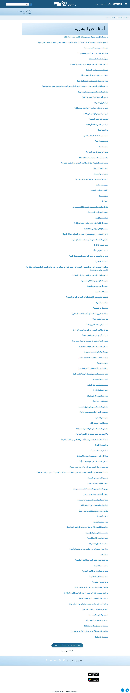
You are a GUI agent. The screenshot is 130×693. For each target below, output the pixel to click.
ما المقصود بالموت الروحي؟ (99, 190)
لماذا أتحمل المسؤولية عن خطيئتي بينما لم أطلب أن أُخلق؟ (89, 549)
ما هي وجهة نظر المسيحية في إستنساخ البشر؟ (92, 81)
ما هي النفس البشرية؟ (100, 168)
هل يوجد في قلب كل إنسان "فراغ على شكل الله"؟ (91, 108)
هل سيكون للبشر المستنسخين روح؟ (96, 352)
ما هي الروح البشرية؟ (101, 174)
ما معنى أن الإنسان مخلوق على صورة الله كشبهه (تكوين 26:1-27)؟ (86, 37)
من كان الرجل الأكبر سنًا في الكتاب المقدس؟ (93, 368)
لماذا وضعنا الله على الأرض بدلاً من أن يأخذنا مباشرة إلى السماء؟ (87, 527)
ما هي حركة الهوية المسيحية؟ (98, 615)
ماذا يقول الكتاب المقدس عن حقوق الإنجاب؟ (93, 407)
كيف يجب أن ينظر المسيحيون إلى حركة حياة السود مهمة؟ (89, 467)
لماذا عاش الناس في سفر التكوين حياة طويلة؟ (93, 53)
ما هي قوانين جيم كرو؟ (100, 401)
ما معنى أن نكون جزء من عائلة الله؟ (96, 229)
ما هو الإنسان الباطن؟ (101, 245)
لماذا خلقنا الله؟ (103, 130)
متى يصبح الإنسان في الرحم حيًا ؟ (97, 620)
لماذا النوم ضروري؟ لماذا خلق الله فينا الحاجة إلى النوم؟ (90, 314)
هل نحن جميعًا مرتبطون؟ (100, 379)
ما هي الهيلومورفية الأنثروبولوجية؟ (97, 324)
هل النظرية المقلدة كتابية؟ (99, 450)
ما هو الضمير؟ (103, 146)
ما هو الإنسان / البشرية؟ (100, 582)
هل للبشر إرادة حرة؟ (101, 103)
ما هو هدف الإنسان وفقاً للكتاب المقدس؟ (94, 281)
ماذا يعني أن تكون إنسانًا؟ (100, 319)
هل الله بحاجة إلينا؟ (102, 218)
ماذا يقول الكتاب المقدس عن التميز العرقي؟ (93, 346)
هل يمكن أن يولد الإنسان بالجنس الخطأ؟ (95, 335)
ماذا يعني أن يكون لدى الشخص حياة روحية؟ (93, 511)
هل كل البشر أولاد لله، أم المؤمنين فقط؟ (94, 75)
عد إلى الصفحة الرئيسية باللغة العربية (67, 645)
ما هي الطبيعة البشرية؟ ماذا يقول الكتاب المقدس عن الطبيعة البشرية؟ (84, 163)
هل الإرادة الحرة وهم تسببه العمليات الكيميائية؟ (92, 456)
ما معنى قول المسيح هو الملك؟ (98, 385)
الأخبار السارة (117, 4)
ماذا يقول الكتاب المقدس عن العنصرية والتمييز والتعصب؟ (89, 64)
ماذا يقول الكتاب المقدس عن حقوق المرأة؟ (93, 461)
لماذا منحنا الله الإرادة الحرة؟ (98, 544)
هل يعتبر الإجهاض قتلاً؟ (100, 250)
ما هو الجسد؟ (103, 196)
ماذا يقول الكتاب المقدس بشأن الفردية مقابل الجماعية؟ (89, 240)
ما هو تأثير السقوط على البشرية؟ (97, 152)
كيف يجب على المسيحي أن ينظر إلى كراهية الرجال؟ (90, 374)
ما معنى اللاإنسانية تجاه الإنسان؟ (97, 483)
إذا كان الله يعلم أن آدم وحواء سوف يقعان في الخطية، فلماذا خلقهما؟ (85, 234)
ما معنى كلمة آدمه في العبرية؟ (98, 478)
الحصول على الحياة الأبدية (24, 11)
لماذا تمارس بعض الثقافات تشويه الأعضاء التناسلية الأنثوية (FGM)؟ (86, 593)
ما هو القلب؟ (104, 201)
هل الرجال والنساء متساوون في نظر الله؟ (94, 505)
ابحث (96, 4)
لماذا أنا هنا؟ (104, 554)
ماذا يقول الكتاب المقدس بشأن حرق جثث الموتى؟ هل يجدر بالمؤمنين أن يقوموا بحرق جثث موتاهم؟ (75, 86)
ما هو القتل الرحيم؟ (101, 261)
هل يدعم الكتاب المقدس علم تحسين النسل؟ (93, 357)
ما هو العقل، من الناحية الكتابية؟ (97, 538)
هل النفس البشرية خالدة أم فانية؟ (97, 125)
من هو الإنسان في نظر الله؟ (98, 423)
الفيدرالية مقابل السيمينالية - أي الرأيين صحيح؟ (93, 500)
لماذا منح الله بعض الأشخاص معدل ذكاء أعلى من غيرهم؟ (89, 631)
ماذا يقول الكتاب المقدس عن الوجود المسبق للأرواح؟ (90, 330)
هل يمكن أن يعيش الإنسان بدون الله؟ (95, 114)
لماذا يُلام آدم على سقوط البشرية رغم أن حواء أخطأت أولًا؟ (88, 604)
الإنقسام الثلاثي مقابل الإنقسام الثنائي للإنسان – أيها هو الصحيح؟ (87, 297)
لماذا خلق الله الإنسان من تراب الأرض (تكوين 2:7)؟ (91, 587)
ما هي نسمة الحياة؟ (101, 141)
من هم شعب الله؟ (102, 185)
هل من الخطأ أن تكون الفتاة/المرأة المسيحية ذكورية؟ (90, 489)
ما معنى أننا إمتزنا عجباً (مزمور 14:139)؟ (95, 97)
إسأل (109, 4)
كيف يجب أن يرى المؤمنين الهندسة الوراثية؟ (93, 157)
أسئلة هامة (103, 4)
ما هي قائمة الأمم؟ (102, 292)
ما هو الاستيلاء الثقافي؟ (100, 390)
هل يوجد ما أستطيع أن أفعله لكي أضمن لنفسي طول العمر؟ (88, 256)
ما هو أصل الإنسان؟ (101, 637)
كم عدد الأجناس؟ (102, 516)
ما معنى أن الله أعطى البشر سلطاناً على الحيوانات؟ (91, 223)
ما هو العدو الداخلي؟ (101, 418)
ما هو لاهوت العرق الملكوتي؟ (98, 576)
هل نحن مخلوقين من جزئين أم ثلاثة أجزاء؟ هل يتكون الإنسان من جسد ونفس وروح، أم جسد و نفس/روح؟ (73, 42)
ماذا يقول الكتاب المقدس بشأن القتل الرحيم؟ (93, 92)
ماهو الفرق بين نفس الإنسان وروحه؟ (96, 48)
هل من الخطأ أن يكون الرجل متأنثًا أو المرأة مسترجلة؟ (90, 341)
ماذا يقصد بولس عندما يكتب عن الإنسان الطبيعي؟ (91, 560)
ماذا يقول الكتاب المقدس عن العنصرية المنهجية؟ (92, 429)
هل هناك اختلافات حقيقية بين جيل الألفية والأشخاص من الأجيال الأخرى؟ (84, 440)
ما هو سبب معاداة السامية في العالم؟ (95, 136)
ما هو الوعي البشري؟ (101, 565)
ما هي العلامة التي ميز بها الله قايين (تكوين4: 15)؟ (91, 179)
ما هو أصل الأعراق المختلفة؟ (98, 59)
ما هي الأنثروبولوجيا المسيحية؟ (98, 212)
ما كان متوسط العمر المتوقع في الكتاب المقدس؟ (92, 434)
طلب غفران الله (27, 13)
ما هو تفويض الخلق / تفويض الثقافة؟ (96, 626)
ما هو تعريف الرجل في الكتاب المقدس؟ (95, 571)
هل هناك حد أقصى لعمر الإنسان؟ (97, 70)
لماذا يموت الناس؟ (102, 303)
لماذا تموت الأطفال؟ (101, 445)
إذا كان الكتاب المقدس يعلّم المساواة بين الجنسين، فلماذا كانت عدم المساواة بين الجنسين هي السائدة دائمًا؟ (72, 472)
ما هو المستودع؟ (102, 363)
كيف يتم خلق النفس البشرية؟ (98, 119)
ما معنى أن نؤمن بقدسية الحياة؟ (97, 286)
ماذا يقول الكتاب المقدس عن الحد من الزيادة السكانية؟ (90, 275)
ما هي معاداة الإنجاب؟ (101, 522)
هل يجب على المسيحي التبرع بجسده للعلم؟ (93, 598)
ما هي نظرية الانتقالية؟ (100, 308)
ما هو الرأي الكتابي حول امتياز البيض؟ (96, 494)
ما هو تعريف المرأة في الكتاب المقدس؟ (95, 609)
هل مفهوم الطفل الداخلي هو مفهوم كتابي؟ (94, 412)
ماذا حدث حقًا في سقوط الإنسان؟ (97, 533)
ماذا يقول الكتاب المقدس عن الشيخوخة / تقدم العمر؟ (90, 207)
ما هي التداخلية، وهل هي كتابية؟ (97, 396)
